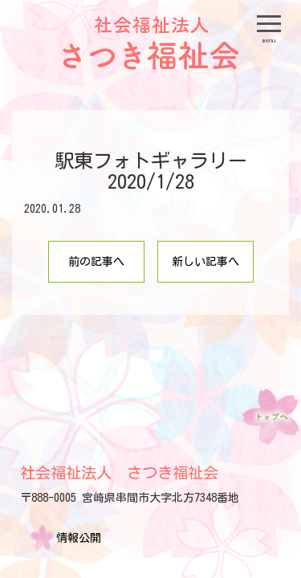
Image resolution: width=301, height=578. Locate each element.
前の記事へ (96, 261)
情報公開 (78, 537)
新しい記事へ (205, 261)
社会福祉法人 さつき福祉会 (119, 472)
